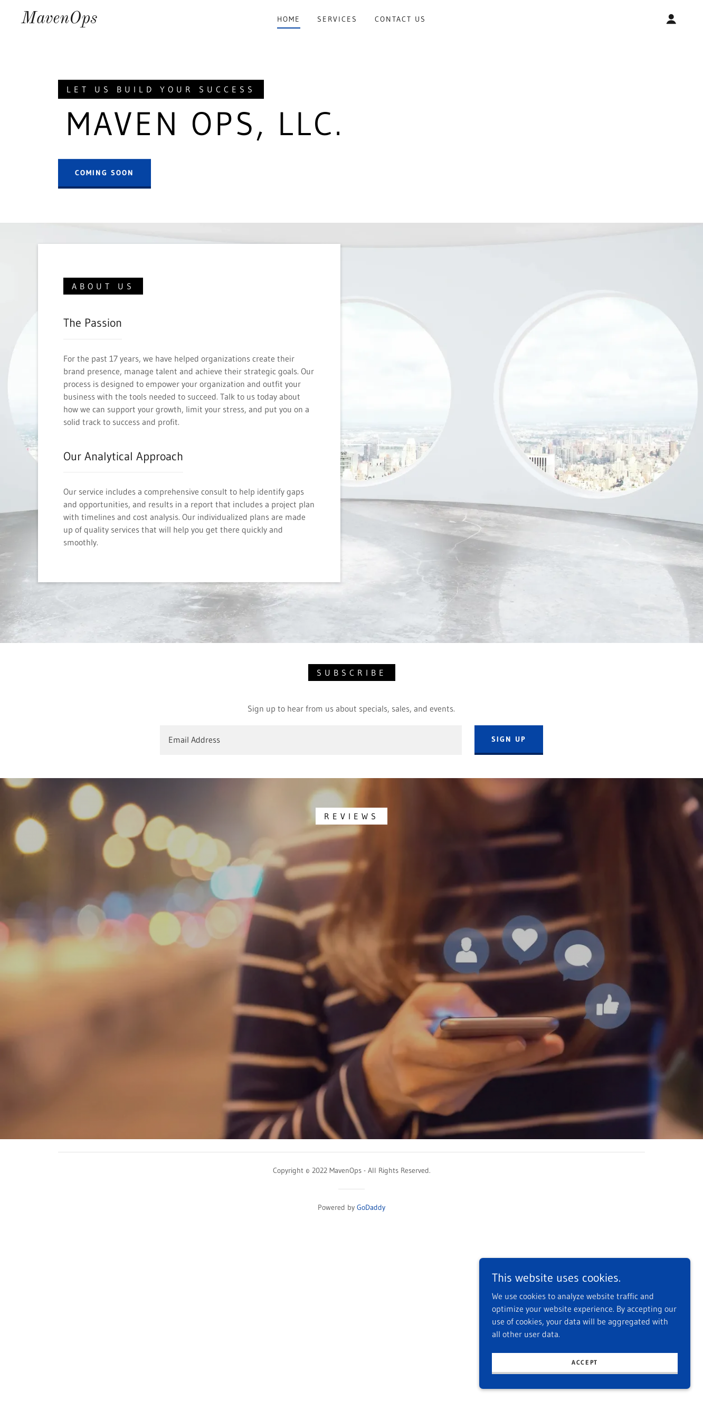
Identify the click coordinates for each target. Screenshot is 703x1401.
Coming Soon (104, 276)
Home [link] (288, 19)
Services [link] (337, 19)
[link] (59, 20)
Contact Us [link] (400, 19)
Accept (585, 1362)
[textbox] (310, 947)
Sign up (508, 946)
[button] (671, 19)
